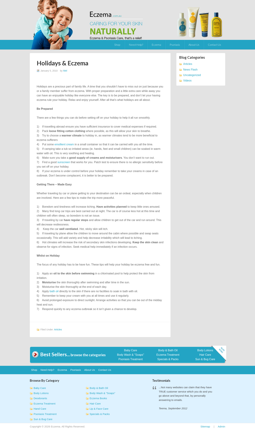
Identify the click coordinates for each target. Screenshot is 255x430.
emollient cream (64, 144)
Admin (221, 426)
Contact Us (214, 44)
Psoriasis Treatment (130, 359)
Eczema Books (98, 398)
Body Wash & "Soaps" (130, 354)
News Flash (190, 69)
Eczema (156, 44)
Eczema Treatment (167, 354)
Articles (58, 329)
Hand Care (40, 408)
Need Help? (136, 44)
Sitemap (205, 426)
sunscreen (63, 162)
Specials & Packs (168, 359)
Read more (218, 354)
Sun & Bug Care (205, 359)
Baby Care (130, 350)
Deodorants (40, 398)
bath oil (54, 291)
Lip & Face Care (99, 408)
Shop (117, 44)
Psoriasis (175, 44)
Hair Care (205, 354)
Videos (187, 80)
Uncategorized (192, 75)
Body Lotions (205, 350)
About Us (194, 44)
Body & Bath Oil (168, 350)
